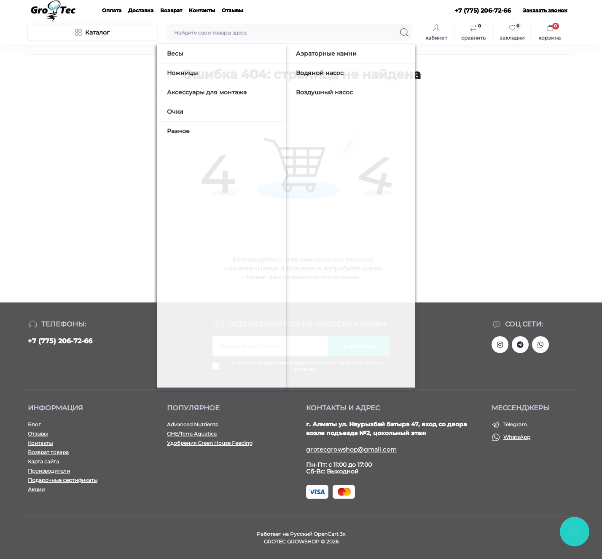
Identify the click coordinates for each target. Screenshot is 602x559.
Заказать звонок (545, 10)
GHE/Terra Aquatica (192, 434)
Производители (49, 471)
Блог (34, 424)
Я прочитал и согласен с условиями (306, 366)
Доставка (140, 10)
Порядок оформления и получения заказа (305, 363)
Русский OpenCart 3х (317, 534)
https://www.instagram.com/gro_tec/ (500, 344)
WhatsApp (516, 437)
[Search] (404, 32)
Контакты (202, 10)
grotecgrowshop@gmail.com (351, 449)
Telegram (515, 424)
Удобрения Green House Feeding (210, 443)
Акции (36, 489)
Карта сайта (43, 461)
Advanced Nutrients (192, 424)
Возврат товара (48, 452)
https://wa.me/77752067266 (540, 344)
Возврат (171, 10)
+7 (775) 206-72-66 (60, 341)
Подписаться (358, 346)
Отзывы (232, 10)
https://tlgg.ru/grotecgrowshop (520, 344)
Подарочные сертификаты (62, 480)
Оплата (111, 10)
